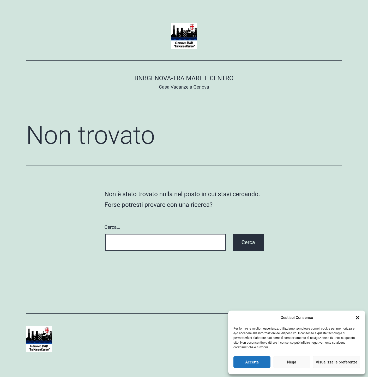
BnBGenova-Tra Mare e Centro (183, 78)
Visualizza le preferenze (336, 362)
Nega (291, 362)
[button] (357, 317)
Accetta (252, 362)
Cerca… (112, 227)
